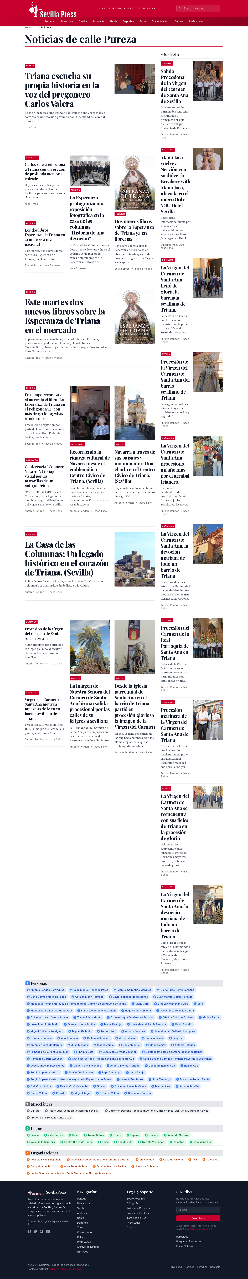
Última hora (66, 21)
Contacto (132, 1227)
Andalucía (98, 21)
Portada (49, 21)
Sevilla (83, 21)
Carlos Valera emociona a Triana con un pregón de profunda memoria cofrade (45, 171)
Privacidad (176, 1266)
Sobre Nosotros (136, 1198)
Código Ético (134, 1203)
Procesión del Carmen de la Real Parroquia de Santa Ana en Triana (175, 643)
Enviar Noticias (184, 1246)
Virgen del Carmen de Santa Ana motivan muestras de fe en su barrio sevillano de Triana (43, 709)
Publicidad (182, 1236)
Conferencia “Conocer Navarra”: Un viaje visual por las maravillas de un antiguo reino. (44, 476)
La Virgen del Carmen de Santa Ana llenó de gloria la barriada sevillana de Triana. (175, 288)
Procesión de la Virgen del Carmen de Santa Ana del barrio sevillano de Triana (175, 379)
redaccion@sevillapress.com (65, 1268)
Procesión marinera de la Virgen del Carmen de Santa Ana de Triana (174, 725)
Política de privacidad (201, 1229)
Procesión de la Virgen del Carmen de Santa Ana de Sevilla (44, 633)
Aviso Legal (133, 1222)
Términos (202, 1266)
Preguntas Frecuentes (189, 1241)
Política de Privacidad (139, 1208)
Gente (113, 21)
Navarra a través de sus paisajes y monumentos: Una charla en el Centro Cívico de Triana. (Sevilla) (135, 466)
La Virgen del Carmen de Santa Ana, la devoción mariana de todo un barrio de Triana (175, 554)
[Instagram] (41, 1231)
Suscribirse (198, 1218)
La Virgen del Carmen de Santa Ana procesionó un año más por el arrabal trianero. (175, 463)
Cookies (189, 1266)
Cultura (179, 21)
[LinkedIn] (48, 1231)
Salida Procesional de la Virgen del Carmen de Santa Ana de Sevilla (174, 86)
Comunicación (160, 21)
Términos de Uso (136, 1217)
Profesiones (196, 21)
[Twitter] (35, 1231)
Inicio (28, 27)
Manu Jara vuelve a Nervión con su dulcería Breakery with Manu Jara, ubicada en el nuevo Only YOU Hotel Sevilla (175, 184)
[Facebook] (29, 1231)
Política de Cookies (138, 1213)
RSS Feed (82, 1251)
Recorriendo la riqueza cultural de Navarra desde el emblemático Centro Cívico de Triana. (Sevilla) (90, 466)
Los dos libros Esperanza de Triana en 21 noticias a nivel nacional (45, 237)
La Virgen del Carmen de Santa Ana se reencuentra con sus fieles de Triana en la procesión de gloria (175, 817)
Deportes (128, 21)
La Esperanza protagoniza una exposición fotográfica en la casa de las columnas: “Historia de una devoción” (87, 218)
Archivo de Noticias (88, 1246)
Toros (143, 21)
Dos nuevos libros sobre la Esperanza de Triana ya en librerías (134, 230)
